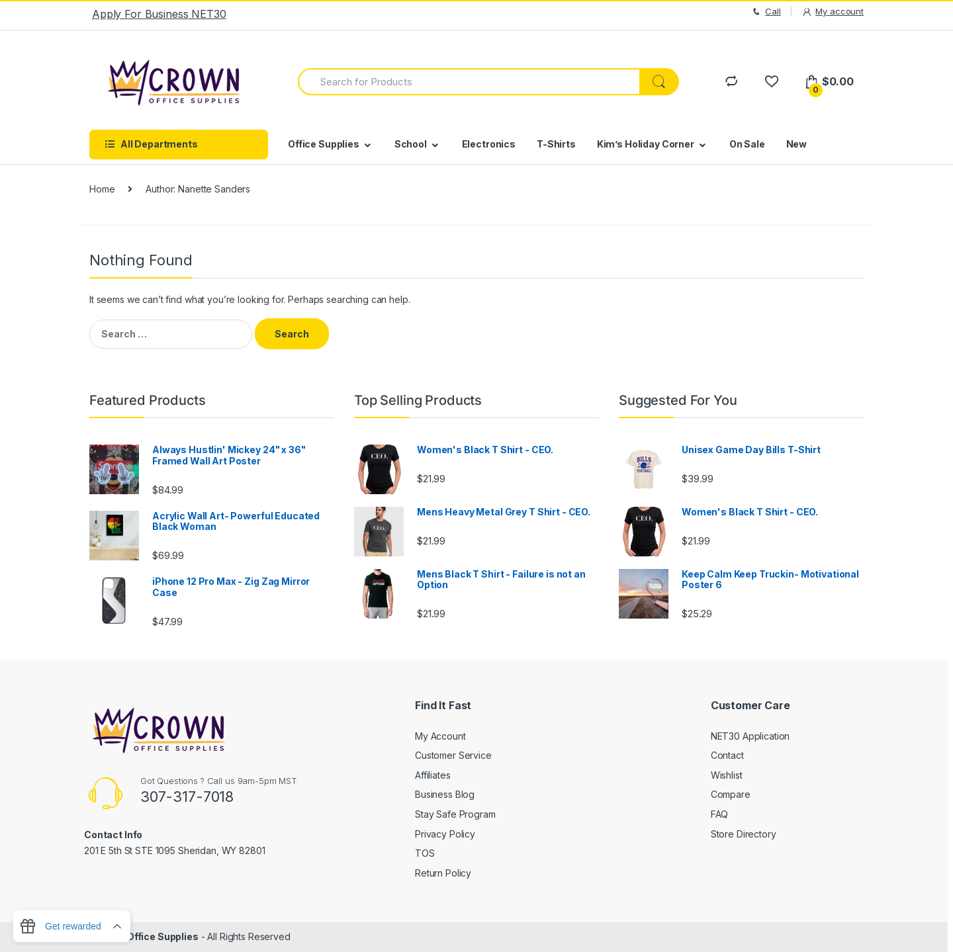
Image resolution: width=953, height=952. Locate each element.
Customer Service (453, 755)
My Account (440, 736)
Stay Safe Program (455, 814)
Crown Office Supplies (147, 936)
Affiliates (433, 775)
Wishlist (727, 775)
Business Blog (445, 794)
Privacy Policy (445, 834)
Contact (727, 755)
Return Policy (443, 873)
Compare (730, 794)
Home (101, 189)
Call (765, 11)
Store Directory (743, 834)
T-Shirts (556, 144)
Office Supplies (323, 144)
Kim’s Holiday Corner (645, 144)
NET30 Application (750, 736)
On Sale (747, 144)
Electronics (489, 144)
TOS (425, 853)
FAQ (720, 814)
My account (832, 11)
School (410, 144)
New (796, 144)
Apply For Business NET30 (159, 14)
